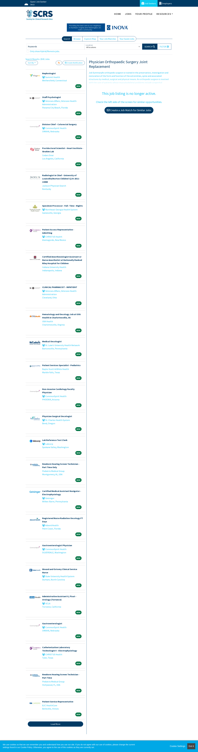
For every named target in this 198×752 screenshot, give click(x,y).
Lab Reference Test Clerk (54, 440)
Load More (55, 724)
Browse (77, 38)
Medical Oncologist (52, 341)
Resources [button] (163, 13)
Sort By (31, 63)
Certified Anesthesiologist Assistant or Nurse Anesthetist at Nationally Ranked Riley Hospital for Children (62, 260)
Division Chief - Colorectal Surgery (59, 124)
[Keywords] (55, 47)
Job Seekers (148, 3)
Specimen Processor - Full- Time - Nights (62, 205)
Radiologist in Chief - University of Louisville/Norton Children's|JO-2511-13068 (61, 178)
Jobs (128, 13)
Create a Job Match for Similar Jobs (129, 110)
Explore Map (90, 38)
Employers (165, 3)
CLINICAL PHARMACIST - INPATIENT (59, 287)
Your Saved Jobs (127, 38)
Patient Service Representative (57, 701)
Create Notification (73, 63)
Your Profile (144, 13)
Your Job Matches (108, 38)
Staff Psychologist (51, 97)
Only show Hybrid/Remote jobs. (45, 51)
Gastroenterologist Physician (57, 545)
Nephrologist (49, 73)
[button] (164, 47)
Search (67, 38)
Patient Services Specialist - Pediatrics (61, 365)
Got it (191, 746)
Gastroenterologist (52, 623)
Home (117, 13)
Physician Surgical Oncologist (57, 416)
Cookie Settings (177, 746)
